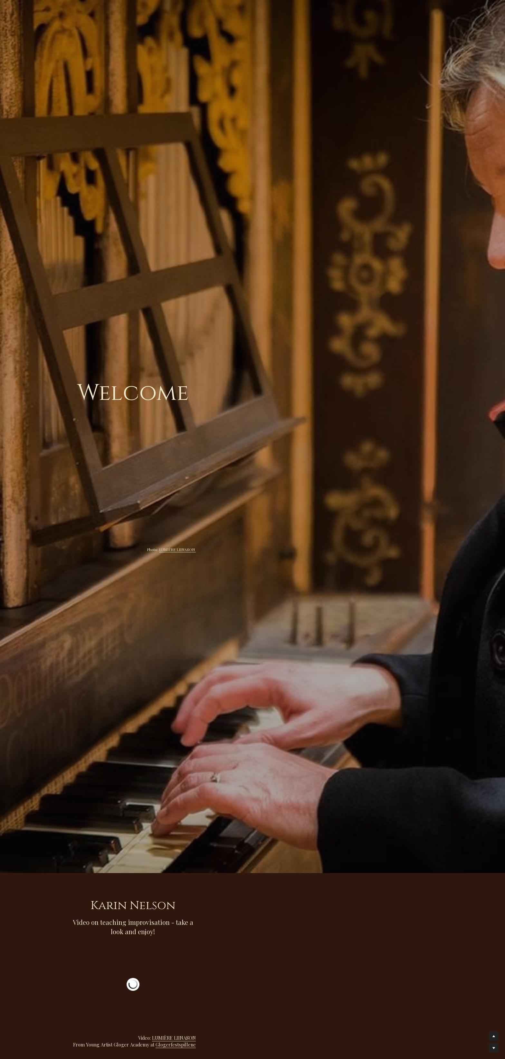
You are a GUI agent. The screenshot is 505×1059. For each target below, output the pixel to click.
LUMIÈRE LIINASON (414, 549)
